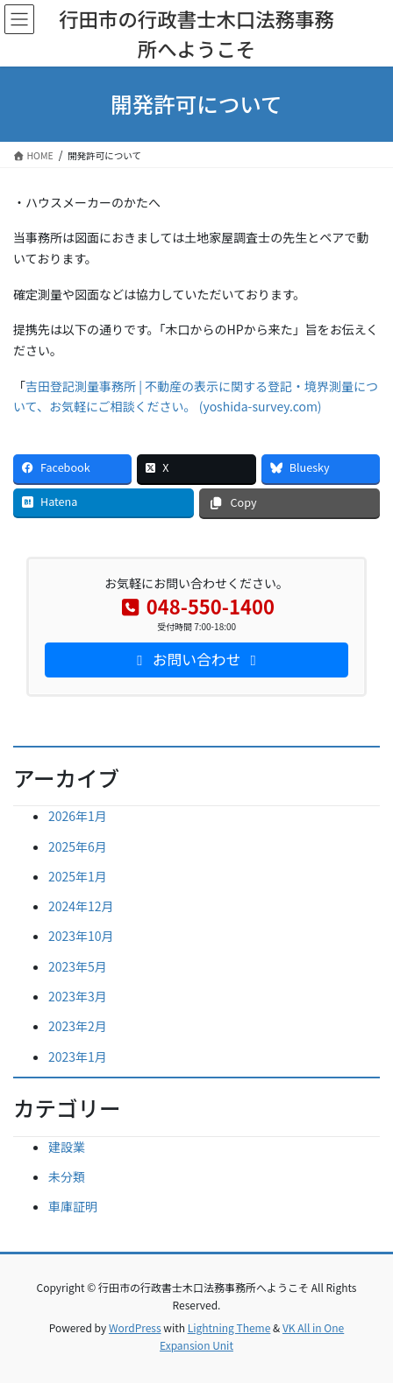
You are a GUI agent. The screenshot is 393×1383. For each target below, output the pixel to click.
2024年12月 (81, 906)
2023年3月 (77, 996)
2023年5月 (77, 966)
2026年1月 (77, 816)
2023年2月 (77, 1026)
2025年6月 (77, 846)
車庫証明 (72, 1206)
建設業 (66, 1146)
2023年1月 (77, 1056)
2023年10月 (81, 935)
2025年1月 (77, 876)
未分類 (66, 1176)
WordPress (135, 1327)
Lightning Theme (229, 1327)
